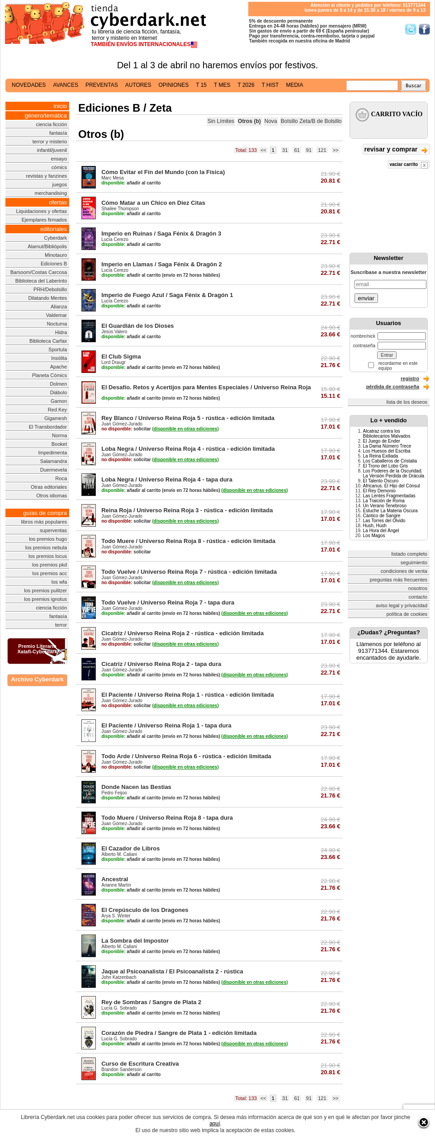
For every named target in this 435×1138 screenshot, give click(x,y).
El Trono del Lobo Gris (385, 465)
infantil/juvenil (52, 150)
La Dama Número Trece (387, 446)
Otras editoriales (49, 487)
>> (336, 150)
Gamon (59, 401)
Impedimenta (52, 452)
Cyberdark (55, 238)
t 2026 (245, 85)
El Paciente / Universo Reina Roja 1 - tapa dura (166, 725)
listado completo (410, 554)
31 (285, 150)
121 (322, 150)
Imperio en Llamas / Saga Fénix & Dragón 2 (161, 264)
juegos (59, 184)
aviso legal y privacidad (401, 605)
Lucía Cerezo (114, 239)
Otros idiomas (51, 495)
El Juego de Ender (381, 441)
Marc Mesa (112, 177)
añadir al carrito (131, 182)
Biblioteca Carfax (48, 341)
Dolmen (58, 384)
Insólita (59, 358)
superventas (53, 530)
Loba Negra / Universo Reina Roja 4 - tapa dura (166, 479)
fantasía (58, 133)
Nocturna (57, 323)
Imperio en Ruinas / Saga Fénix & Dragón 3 (161, 233)
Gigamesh (55, 418)
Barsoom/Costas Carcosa (38, 272)
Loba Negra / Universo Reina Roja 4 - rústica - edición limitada (188, 448)
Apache (58, 366)
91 (309, 150)
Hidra (61, 332)
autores (138, 85)
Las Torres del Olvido (384, 520)
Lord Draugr (113, 362)
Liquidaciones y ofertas (41, 211)
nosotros (417, 588)
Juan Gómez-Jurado (121, 423)
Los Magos (374, 535)
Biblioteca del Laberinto (41, 280)
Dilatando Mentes (47, 298)
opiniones (174, 85)
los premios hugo (48, 539)
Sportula (57, 349)
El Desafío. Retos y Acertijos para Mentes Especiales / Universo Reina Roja (206, 387)
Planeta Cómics (49, 375)
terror (61, 625)
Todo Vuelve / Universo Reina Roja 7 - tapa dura (167, 602)
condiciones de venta (404, 571)
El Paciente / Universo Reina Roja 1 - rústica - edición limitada (187, 694)
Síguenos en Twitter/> (410, 29)
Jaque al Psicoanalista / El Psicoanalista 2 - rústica (172, 971)
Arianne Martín (116, 885)
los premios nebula (46, 547)
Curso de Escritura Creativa (140, 1063)
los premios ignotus (45, 599)
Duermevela (53, 469)
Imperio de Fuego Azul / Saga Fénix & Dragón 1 (167, 295)
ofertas (58, 202)
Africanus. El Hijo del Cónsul (391, 485)
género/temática (46, 115)
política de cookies (407, 614)
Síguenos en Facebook (424, 29)
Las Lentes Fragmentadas (389, 495)
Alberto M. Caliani (119, 854)
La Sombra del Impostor (135, 940)
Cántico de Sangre (382, 515)
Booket (59, 444)
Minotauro (56, 255)
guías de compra (45, 513)
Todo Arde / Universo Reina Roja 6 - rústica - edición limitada (186, 756)
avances (65, 85)
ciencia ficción (51, 124)
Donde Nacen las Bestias (136, 787)
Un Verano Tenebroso (385, 505)
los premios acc (50, 573)
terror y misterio (50, 141)
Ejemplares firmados (44, 219)
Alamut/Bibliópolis (47, 246)
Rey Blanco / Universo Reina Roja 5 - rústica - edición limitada (187, 418)
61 (296, 150)
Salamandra (53, 461)
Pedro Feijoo (114, 792)
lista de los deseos (407, 402)
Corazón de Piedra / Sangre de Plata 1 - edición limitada (178, 1032)
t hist (270, 85)
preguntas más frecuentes (398, 579)
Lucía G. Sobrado (119, 1008)
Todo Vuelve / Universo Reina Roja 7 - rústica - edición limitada (189, 571)
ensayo (59, 158)
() (185, 428)
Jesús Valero (114, 331)
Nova (271, 121)
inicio (60, 106)
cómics (59, 167)
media (294, 85)
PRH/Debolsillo (50, 289)
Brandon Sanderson (121, 1069)
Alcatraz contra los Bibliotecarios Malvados (387, 434)
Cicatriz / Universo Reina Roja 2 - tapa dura (161, 664)
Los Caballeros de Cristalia (390, 460)
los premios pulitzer (45, 590)
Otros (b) (249, 121)
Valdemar (56, 315)
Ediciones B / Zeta (125, 108)
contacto (417, 597)
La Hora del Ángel (381, 530)
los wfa (59, 582)
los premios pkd (49, 564)
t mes (222, 85)
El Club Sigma (121, 356)
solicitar (126, 428)
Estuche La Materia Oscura (390, 510)
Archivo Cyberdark (37, 679)
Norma (59, 435)
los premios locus (47, 556)
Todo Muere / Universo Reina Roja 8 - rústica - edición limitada (188, 541)
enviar (366, 298)
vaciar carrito (408, 165)
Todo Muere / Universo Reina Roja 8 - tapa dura (167, 817)
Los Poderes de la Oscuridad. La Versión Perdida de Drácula (394, 473)
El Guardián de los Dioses (137, 325)
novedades (29, 85)
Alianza (59, 306)
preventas (101, 85)
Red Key (57, 409)
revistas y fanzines (46, 176)
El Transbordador (48, 427)
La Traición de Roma (384, 500)
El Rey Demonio (379, 490)
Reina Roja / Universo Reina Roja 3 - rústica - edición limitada (187, 510)
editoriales (53, 229)
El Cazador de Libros (130, 848)
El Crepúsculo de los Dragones (144, 910)
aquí (214, 1123)
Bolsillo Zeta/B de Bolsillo (311, 121)
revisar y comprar (396, 150)
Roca (61, 478)
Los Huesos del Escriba (387, 451)
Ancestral (114, 879)
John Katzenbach (118, 977)
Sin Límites (221, 121)
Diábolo (58, 392)
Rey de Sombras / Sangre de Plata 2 (151, 1002)
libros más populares (44, 521)
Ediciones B (54, 263)
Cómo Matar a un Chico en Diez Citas (153, 202)
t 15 (201, 85)
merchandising (50, 193)
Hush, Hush (375, 525)
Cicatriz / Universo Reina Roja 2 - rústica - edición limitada (182, 633)
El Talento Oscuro (381, 480)
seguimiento (414, 562)
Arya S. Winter (115, 915)
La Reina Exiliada (380, 455)
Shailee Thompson (120, 208)
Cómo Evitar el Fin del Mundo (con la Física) (163, 172)
